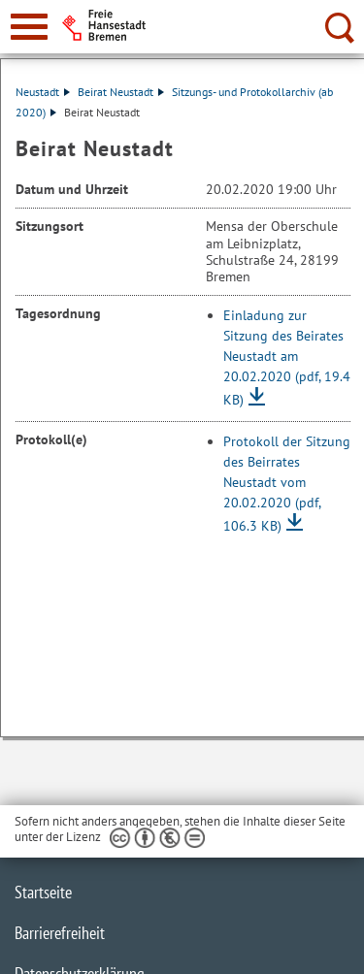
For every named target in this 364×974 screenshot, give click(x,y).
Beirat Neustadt (121, 91)
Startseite (43, 892)
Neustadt (43, 91)
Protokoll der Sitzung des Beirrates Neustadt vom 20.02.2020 (286, 484)
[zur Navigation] (29, 26)
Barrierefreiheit (60, 933)
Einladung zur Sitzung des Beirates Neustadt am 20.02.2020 (286, 357)
